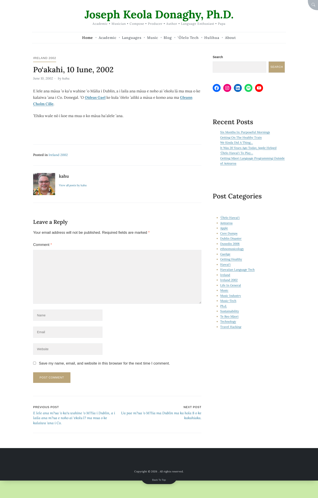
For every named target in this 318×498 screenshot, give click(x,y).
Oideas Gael (95, 97)
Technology (228, 321)
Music (224, 290)
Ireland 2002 (45, 58)
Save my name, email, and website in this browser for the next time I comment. (104, 365)
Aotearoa (226, 223)
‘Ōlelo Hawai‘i (230, 218)
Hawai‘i (225, 264)
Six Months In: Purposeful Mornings (245, 132)
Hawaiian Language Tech (237, 270)
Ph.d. (223, 306)
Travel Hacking (230, 327)
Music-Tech (228, 301)
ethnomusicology (232, 249)
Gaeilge (225, 254)
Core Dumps (229, 233)
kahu (66, 78)
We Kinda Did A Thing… (237, 143)
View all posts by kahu (73, 184)
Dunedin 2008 (230, 244)
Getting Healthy (231, 259)
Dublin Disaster (231, 238)
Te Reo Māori (229, 316)
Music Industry (230, 296)
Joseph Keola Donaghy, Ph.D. (159, 14)
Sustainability (229, 311)
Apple (224, 228)
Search (218, 57)
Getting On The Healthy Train (241, 137)
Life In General (230, 285)
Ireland (225, 275)
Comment (42, 244)
